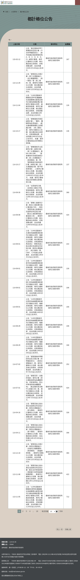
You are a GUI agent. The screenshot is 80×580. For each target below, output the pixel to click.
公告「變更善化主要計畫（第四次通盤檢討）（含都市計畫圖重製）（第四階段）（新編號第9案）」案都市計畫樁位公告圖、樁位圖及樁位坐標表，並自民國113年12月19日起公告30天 (35, 453)
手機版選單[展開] (77, 2)
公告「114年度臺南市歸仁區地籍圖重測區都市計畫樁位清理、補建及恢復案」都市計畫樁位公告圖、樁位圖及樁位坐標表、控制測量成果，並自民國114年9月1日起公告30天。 (34, 287)
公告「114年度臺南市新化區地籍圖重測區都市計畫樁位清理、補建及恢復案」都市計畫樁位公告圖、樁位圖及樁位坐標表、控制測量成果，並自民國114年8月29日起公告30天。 (34, 326)
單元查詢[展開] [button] (10, 40)
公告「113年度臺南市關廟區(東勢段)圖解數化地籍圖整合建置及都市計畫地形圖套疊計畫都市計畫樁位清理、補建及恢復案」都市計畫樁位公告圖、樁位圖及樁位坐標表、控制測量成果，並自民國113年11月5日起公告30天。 (34, 496)
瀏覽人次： (5, 544)
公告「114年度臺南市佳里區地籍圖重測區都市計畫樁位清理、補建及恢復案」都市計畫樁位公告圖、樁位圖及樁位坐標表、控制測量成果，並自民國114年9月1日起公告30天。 (34, 306)
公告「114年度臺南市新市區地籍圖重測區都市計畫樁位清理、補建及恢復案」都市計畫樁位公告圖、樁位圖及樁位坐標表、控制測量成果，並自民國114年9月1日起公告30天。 (34, 268)
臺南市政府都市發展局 (40, 2)
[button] (56, 511)
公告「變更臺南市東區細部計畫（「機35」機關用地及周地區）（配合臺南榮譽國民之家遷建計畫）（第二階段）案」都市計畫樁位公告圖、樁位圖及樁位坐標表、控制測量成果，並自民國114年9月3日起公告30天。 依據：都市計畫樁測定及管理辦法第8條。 (34, 131)
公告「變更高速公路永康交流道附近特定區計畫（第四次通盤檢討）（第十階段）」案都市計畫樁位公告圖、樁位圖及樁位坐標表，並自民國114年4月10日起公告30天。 (34, 432)
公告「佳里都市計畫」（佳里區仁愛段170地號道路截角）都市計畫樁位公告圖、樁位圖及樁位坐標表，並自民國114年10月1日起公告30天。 (34, 192)
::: (76, 15)
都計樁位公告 (24, 12)
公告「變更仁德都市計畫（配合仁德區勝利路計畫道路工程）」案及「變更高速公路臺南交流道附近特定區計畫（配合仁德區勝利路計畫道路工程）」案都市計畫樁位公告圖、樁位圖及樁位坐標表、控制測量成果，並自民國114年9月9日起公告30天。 (34, 215)
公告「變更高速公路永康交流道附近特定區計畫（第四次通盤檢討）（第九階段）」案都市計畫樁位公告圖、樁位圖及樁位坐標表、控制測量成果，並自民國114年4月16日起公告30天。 (34, 412)
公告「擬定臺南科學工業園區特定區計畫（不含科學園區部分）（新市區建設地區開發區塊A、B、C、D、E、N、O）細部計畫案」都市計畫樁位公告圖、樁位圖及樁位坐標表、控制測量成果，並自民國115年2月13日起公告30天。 (34, 59)
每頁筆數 (45, 511)
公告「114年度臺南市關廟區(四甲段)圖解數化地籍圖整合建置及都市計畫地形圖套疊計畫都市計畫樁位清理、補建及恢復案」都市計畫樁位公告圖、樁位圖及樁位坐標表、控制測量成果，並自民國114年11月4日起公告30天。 (34, 105)
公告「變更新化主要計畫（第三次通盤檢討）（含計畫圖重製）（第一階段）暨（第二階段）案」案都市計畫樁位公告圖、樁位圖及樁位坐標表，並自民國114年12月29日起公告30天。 (34, 82)
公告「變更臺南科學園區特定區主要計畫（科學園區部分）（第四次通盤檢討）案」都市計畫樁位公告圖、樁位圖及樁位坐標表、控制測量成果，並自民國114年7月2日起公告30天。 (34, 364)
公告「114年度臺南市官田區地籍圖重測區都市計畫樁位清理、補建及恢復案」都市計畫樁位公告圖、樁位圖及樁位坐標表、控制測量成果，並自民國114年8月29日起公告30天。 (34, 345)
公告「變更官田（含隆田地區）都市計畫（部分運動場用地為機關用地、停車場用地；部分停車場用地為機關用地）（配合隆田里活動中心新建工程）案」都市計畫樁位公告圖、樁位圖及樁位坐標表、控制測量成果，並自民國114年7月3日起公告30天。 (34, 388)
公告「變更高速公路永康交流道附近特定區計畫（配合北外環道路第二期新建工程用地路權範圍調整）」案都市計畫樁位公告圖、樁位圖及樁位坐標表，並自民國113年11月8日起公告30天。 (34, 474)
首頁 (6, 12)
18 (37, 511)
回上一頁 (59, 529)
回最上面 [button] (68, 529)
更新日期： (5, 542)
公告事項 (14, 12)
